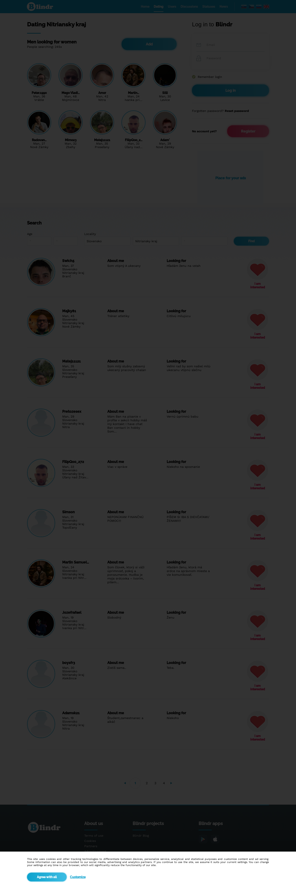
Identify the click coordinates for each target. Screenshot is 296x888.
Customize (78, 877)
